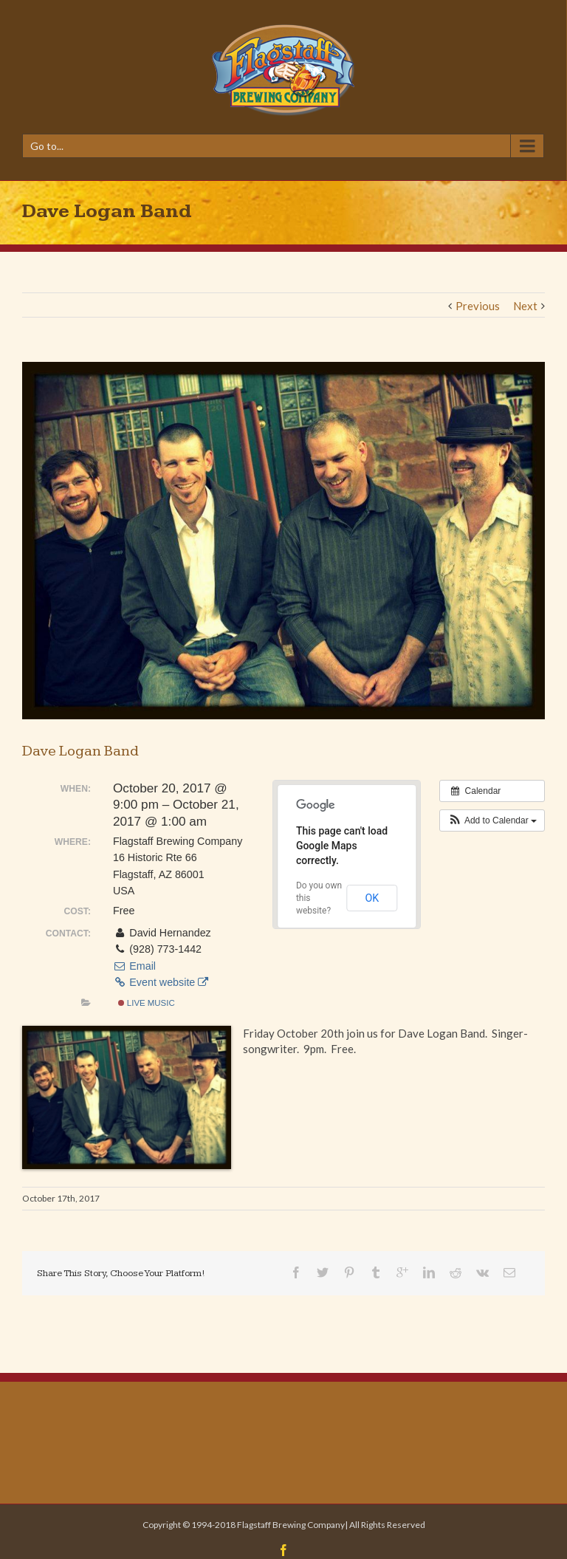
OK (372, 898)
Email (134, 966)
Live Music (146, 1002)
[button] (492, 820)
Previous (478, 305)
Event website (160, 982)
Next (525, 305)
